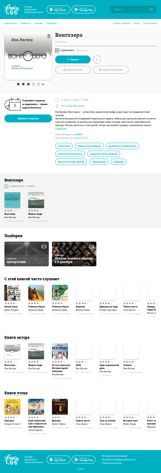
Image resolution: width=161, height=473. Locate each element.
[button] (10, 23)
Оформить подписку (28, 118)
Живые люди (35, 214)
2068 (78, 365)
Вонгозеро (82, 50)
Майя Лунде (129, 424)
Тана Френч (129, 310)
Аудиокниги (10, 23)
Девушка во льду (109, 306)
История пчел (130, 420)
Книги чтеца (16, 393)
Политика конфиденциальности (118, 459)
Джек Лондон (11, 310)
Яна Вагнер (10, 217)
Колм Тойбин (59, 424)
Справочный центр (112, 463)
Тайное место (130, 306)
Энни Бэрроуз (35, 430)
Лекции (38, 23)
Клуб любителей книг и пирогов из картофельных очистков (37, 423)
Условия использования (114, 456)
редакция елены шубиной (103, 154)
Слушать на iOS (73, 69)
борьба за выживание (89, 146)
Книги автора (16, 338)
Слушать (73, 59)
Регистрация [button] (150, 23)
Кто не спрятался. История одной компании (61, 368)
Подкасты (25, 23)
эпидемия (118, 162)
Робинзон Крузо (36, 306)
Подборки (51, 23)
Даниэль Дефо (36, 310)
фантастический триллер (71, 162)
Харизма (80, 306)
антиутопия (64, 146)
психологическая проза (70, 154)
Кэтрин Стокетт (12, 424)
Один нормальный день (109, 366)
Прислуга (9, 420)
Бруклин (56, 420)
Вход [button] (137, 23)
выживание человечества (122, 146)
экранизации (99, 162)
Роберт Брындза (108, 310)
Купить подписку (122, 23)
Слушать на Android (110, 69)
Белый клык (11, 306)
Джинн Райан (83, 310)
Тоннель (127, 365)
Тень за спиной (107, 420)
